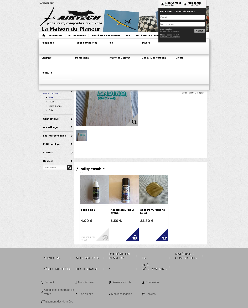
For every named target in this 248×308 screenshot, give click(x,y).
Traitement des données (58, 301)
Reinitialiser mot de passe (170, 37)
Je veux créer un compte (169, 31)
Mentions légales (121, 294)
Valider (199, 30)
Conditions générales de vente (59, 291)
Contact (49, 282)
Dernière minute (121, 282)
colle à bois (88, 209)
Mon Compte (173, 2)
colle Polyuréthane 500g (152, 211)
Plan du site (86, 294)
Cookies (151, 294)
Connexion (169, 5)
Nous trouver (86, 282)
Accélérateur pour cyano (122, 211)
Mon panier (194, 2)
